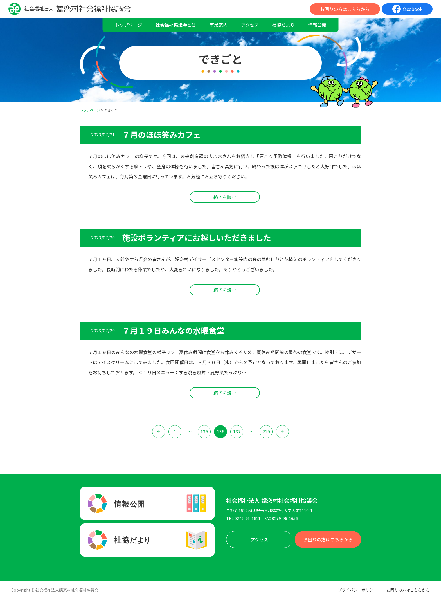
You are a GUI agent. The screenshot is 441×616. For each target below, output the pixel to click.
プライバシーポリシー (357, 590)
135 (204, 431)
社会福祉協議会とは (176, 24)
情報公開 (317, 24)
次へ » (282, 431)
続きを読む (224, 197)
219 (266, 431)
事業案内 (219, 24)
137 (237, 431)
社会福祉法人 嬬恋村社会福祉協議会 (272, 500)
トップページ (128, 24)
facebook (412, 9)
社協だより (283, 24)
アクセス (250, 24)
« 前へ (158, 431)
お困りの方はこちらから (345, 9)
